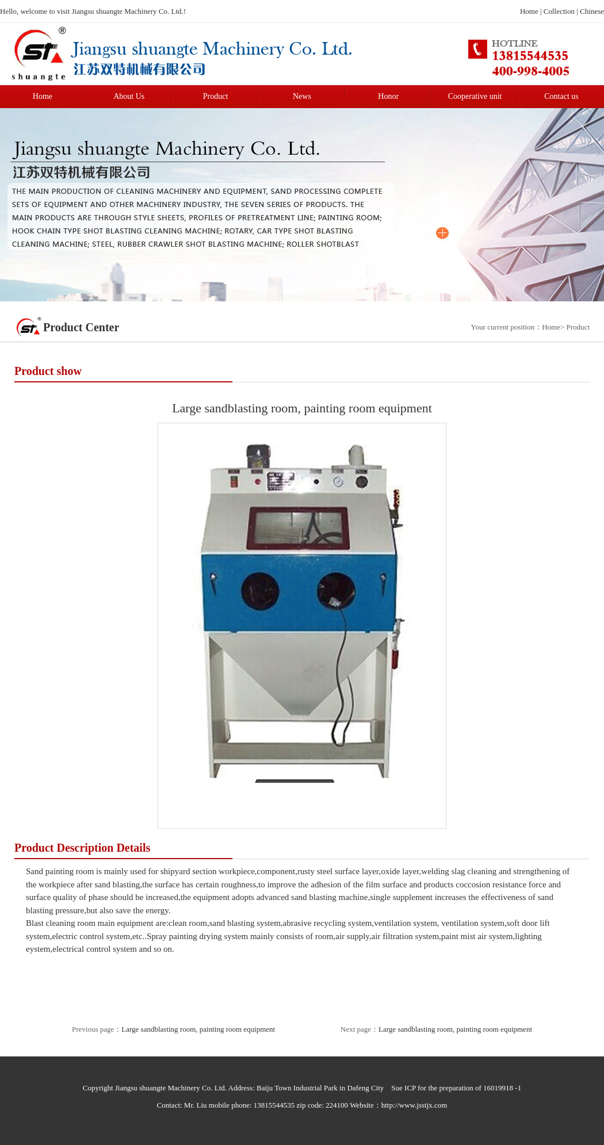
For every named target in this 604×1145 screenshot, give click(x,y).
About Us (128, 96)
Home (529, 11)
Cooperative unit (475, 96)
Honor (388, 96)
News (302, 96)
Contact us (561, 96)
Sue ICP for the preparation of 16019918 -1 (456, 1087)
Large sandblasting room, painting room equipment (198, 1029)
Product (215, 96)
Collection (559, 11)
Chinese (592, 11)
